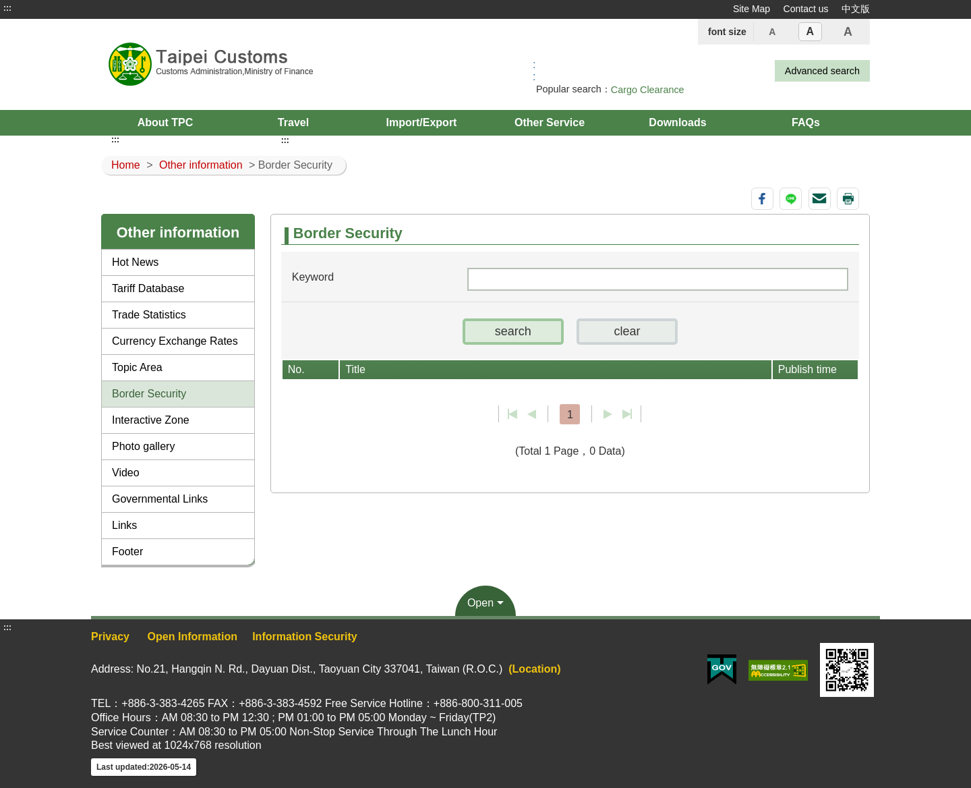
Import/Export (421, 122)
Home (125, 165)
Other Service (549, 122)
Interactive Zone (150, 420)
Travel (293, 122)
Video (126, 472)
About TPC (166, 122)
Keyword (313, 277)
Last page (626, 414)
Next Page (608, 414)
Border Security (149, 393)
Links (124, 525)
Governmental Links (160, 499)
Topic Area (137, 367)
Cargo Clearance (647, 89)
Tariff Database (148, 288)
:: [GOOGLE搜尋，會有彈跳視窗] (534, 70)
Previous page (531, 414)
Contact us (806, 8)
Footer (127, 551)
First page (512, 414)
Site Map (751, 8)
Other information (201, 165)
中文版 (856, 8)
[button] (513, 331)
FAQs (806, 122)
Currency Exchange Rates (175, 341)
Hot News (135, 262)
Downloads (677, 122)
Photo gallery (143, 446)
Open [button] (480, 603)
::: (7, 8)
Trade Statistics (149, 314)
